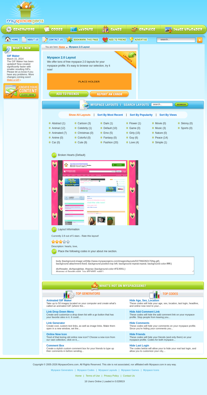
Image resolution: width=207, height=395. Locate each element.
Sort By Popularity (141, 114)
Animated (57, 132)
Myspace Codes (53, 29)
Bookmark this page (82, 39)
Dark (106, 123)
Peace (159, 137)
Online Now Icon (56, 334)
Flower (133, 123)
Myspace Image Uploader (184, 29)
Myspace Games (111, 29)
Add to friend (114, 39)
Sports (185, 128)
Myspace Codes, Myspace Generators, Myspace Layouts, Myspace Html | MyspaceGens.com (24, 12)
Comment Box (55, 345)
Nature (159, 132)
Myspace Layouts (82, 29)
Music (158, 128)
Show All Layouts (79, 114)
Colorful (82, 137)
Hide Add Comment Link (145, 311)
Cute (80, 142)
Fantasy (108, 137)
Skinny (185, 123)
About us (30, 39)
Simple (159, 142)
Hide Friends (137, 334)
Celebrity (83, 128)
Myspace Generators (20, 29)
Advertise (139, 39)
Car (54, 142)
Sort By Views (168, 114)
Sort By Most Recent (110, 114)
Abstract (56, 123)
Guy (131, 137)
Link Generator (55, 323)
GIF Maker (17, 61)
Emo (106, 132)
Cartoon (82, 123)
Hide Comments (139, 323)
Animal (56, 128)
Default (108, 128)
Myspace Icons (143, 29)
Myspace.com (156, 364)
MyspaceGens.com (68, 364)
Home (12, 39)
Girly (132, 132)
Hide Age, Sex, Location (144, 300)
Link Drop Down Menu (60, 311)
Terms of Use (93, 375)
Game (132, 128)
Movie (158, 123)
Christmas (83, 132)
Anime (55, 137)
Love (132, 142)
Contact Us (52, 39)
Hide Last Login (139, 345)
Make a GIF (13, 79)
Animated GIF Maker (59, 300)
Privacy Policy (111, 375)
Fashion (108, 142)
